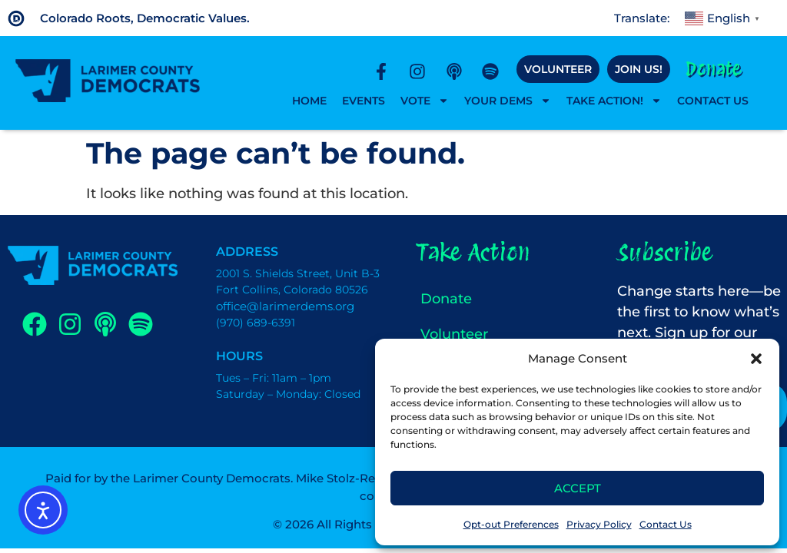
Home (309, 101)
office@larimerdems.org (285, 306)
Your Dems (507, 101)
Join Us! (638, 69)
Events (363, 101)
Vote (424, 101)
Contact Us (665, 524)
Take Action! (614, 101)
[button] (756, 358)
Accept (577, 488)
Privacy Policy (599, 524)
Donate (713, 69)
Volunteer (558, 69)
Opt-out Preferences (511, 524)
